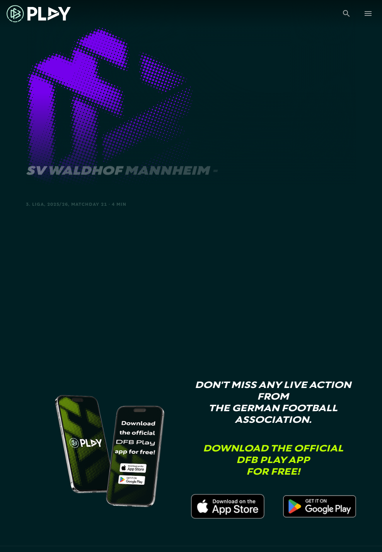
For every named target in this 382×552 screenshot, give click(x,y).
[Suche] (346, 13)
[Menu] (368, 13)
